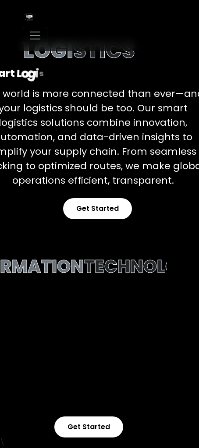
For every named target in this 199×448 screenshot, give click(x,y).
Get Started (97, 208)
